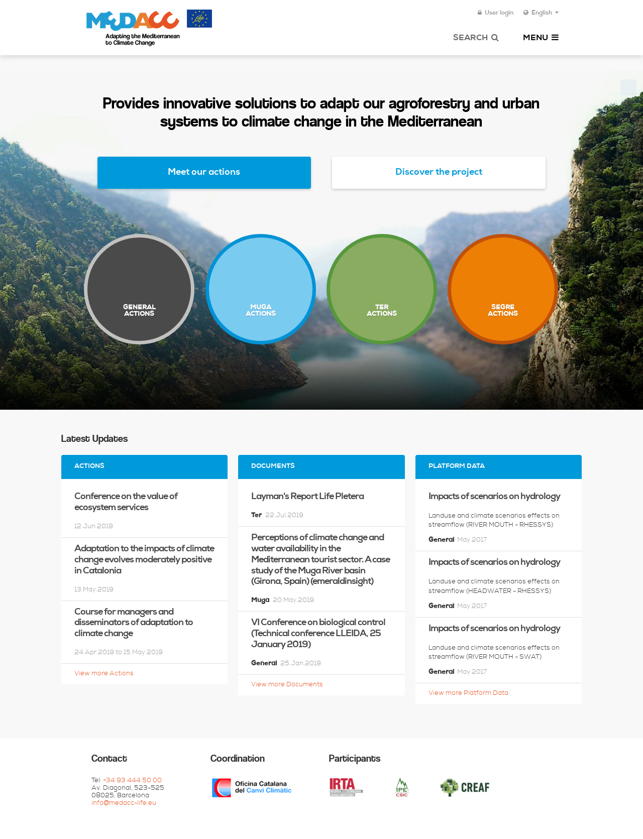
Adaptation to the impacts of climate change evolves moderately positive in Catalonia (144, 560)
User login (495, 13)
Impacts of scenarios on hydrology (494, 497)
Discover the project (438, 172)
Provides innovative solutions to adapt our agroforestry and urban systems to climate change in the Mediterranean (321, 113)
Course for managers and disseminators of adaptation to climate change (133, 623)
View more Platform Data (468, 693)
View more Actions (104, 674)
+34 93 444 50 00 (132, 781)
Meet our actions (204, 172)
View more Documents (287, 685)
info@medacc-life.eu (123, 803)
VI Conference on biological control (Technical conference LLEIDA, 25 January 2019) (318, 634)
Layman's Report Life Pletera (307, 497)
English (541, 13)
